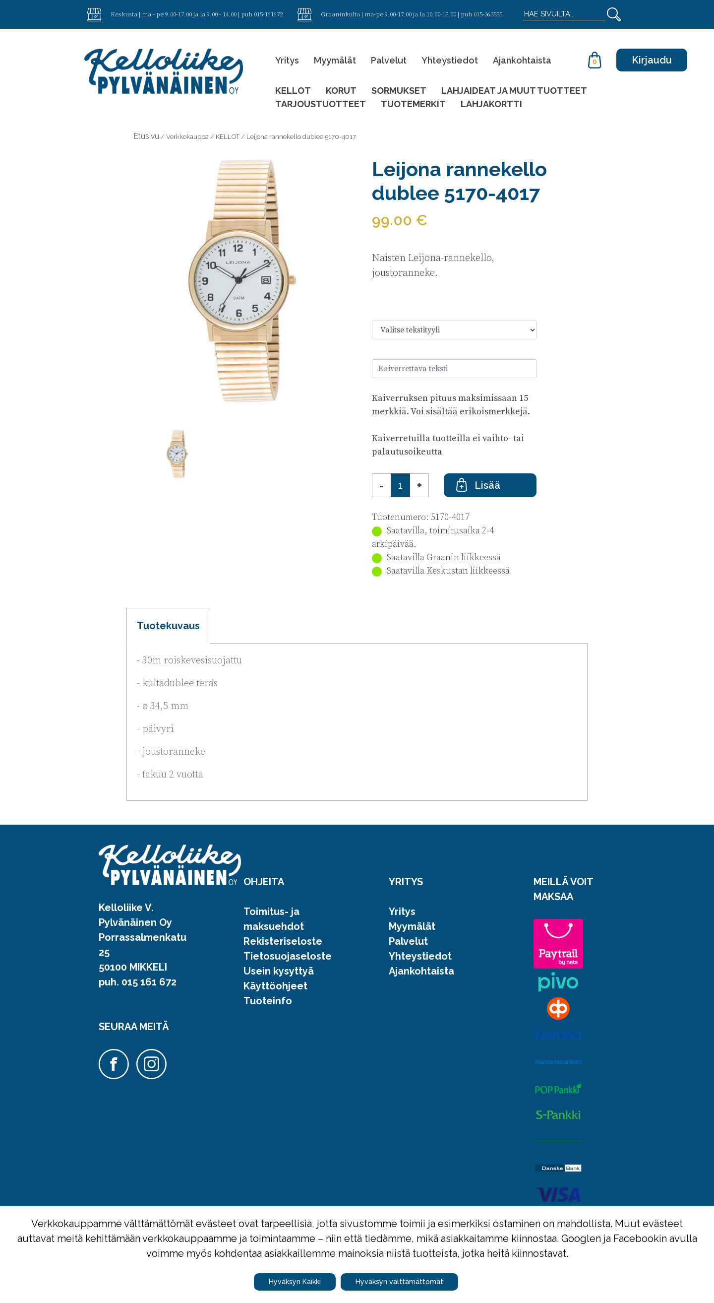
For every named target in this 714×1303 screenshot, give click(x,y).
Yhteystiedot (449, 60)
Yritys (287, 60)
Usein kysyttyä (278, 971)
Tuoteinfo (267, 1001)
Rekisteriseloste (282, 941)
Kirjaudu (652, 60)
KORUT (341, 90)
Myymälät (335, 60)
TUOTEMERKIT (413, 104)
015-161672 (268, 14)
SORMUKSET (398, 90)
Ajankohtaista (522, 60)
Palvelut (389, 60)
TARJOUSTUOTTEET (320, 104)
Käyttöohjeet (275, 986)
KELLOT (293, 90)
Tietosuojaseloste (287, 956)
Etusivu (146, 136)
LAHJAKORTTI (491, 104)
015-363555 (488, 14)
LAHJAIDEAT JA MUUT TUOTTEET (514, 90)
